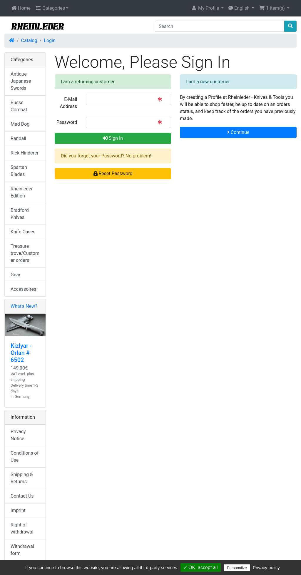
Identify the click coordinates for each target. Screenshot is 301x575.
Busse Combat (19, 106)
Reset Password (113, 173)
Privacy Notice (18, 435)
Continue (238, 132)
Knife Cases (23, 232)
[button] (207, 8)
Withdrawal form (22, 550)
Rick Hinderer (25, 153)
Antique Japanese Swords (21, 81)
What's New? (24, 306)
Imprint (18, 510)
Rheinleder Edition (22, 192)
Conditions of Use (25, 456)
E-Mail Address (68, 103)
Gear (16, 274)
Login (49, 40)
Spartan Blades (19, 170)
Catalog (29, 40)
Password (66, 122)
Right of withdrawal (22, 528)
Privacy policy (266, 567)
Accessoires (23, 289)
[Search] (220, 26)
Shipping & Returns (22, 478)
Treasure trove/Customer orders (25, 253)
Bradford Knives (20, 213)
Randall (18, 138)
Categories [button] (50, 8)
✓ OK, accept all (200, 567)
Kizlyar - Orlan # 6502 (21, 352)
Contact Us (22, 496)
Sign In (113, 138)
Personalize (237, 568)
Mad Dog (20, 124)
